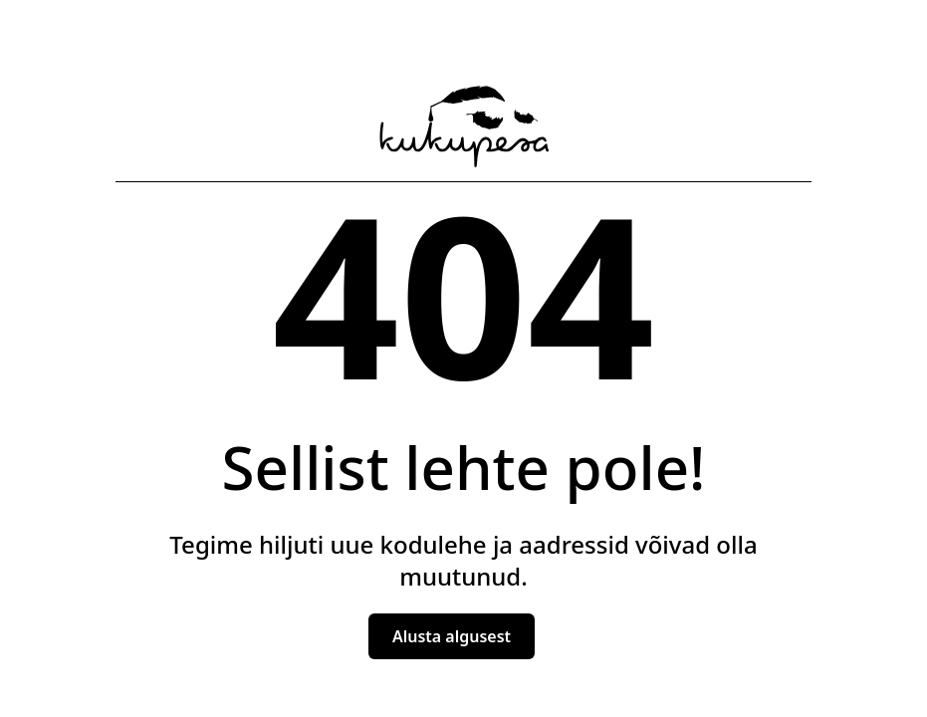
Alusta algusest (451, 636)
